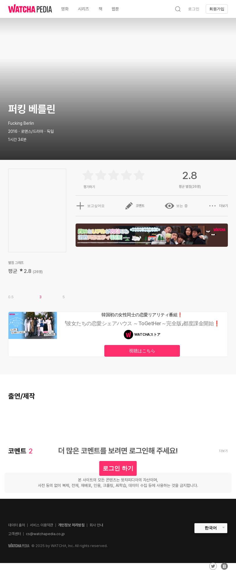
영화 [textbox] (65, 9)
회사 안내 (96, 525)
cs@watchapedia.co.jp (45, 534)
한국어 (211, 528)
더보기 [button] (218, 205)
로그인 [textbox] (193, 9)
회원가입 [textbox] (216, 9)
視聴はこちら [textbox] (142, 350)
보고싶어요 (90, 205)
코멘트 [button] (134, 205)
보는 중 (176, 205)
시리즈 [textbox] (83, 9)
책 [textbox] (100, 9)
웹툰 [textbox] (115, 9)
